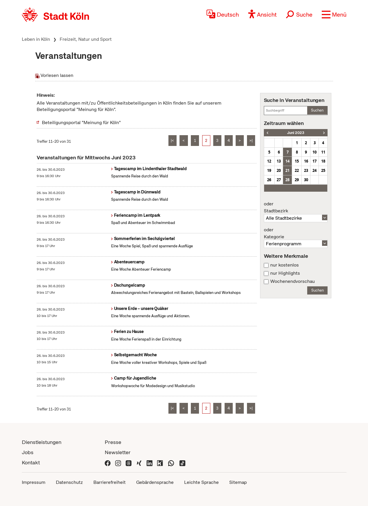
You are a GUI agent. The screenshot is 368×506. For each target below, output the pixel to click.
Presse (113, 442)
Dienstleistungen (41, 442)
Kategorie (296, 233)
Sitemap (238, 482)
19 (269, 170)
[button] (334, 14)
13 (279, 161)
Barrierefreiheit (109, 482)
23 (306, 170)
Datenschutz (69, 482)
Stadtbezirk (296, 207)
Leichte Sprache (201, 482)
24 (314, 170)
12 (269, 161)
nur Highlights (285, 273)
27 (279, 179)
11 (323, 152)
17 (314, 161)
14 (287, 161)
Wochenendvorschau (292, 281)
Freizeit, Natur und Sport (86, 39)
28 (287, 179)
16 (306, 161)
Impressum (33, 482)
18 (323, 161)
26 (269, 179)
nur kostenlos (284, 265)
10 (314, 152)
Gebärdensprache (155, 482)
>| (251, 140)
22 (297, 170)
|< (172, 140)
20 (279, 170)
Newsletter (118, 452)
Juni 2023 (295, 132)
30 (306, 179)
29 (297, 179)
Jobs (27, 452)
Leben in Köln (36, 39)
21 (287, 170)
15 (297, 161)
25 (323, 170)
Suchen (317, 110)
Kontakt (31, 462)
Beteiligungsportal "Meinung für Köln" (81, 122)
